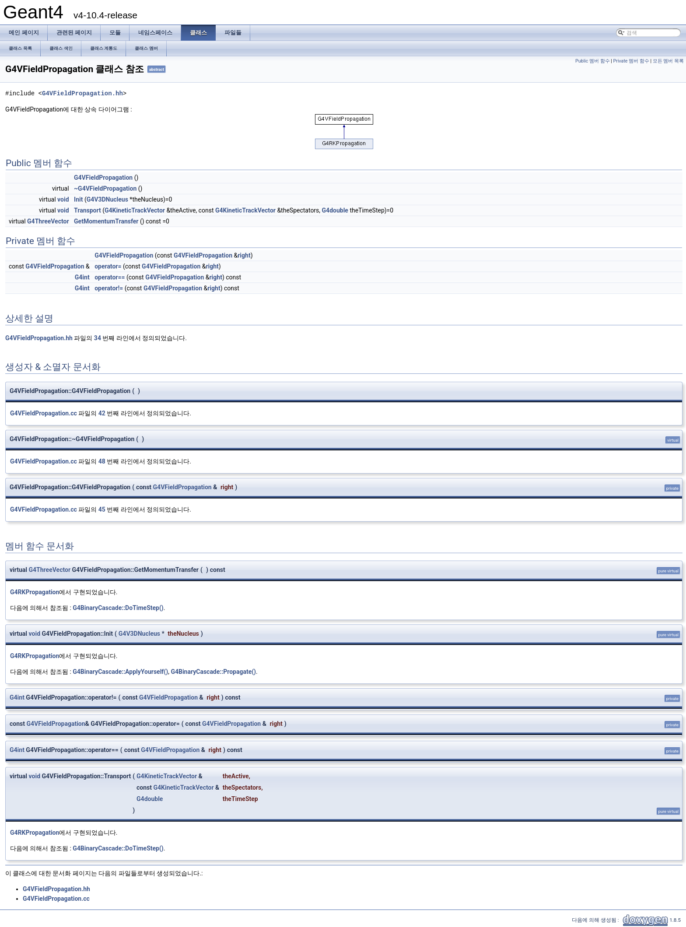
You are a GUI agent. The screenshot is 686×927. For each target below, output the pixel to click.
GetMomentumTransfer (106, 221)
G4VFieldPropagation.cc (43, 413)
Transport (87, 210)
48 (101, 461)
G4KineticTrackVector (135, 210)
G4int (82, 277)
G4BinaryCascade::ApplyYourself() (120, 671)
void (63, 199)
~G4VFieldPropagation (105, 188)
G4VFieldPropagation (103, 177)
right (244, 255)
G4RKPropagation (34, 592)
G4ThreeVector (48, 221)
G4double (335, 210)
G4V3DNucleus (107, 199)
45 (101, 509)
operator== (109, 277)
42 (101, 413)
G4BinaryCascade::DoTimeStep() (118, 607)
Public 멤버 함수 (592, 61)
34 (97, 338)
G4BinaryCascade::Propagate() (213, 671)
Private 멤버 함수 (631, 61)
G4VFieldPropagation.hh (82, 93)
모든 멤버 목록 (668, 61)
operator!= (108, 288)
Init (78, 199)
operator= (107, 266)
